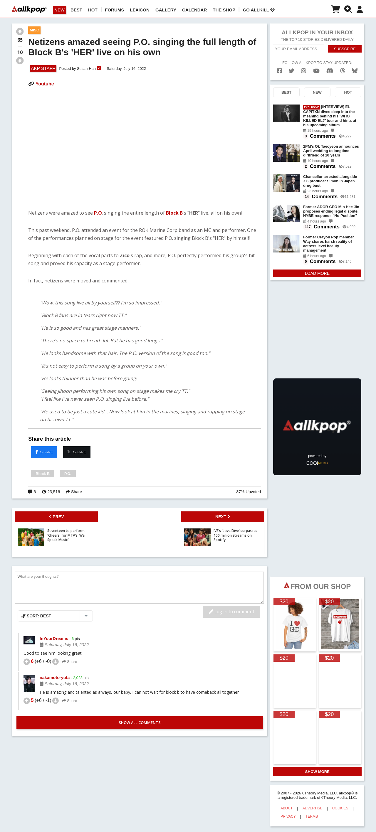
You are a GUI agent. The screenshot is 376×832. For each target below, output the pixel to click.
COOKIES (340, 808)
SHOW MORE (317, 771)
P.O (98, 213)
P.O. (67, 473)
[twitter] (291, 71)
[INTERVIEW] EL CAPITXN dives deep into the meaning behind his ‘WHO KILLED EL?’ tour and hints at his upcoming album (329, 116)
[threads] (342, 71)
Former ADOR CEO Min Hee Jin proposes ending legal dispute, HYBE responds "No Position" (331, 211)
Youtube (45, 83)
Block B (174, 213)
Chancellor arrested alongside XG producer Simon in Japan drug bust (330, 181)
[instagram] (303, 71)
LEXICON (140, 9)
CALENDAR (194, 9)
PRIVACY (288, 816)
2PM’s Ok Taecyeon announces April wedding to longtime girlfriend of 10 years (331, 150)
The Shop (224, 9)
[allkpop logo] (29, 9)
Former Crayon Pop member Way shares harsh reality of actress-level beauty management (328, 243)
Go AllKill (259, 9)
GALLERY (165, 9)
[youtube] (316, 71)
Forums (114, 9)
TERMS (312, 816)
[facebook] (279, 71)
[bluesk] (354, 71)
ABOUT (287, 808)
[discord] (329, 71)
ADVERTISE (313, 808)
